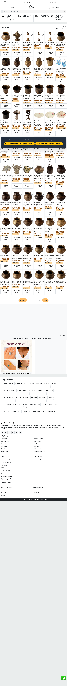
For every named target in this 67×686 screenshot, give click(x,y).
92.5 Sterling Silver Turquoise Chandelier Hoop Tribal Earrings (61, 70)
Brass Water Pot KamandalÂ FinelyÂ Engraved (39, 69)
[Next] (45, 300)
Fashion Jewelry (41, 400)
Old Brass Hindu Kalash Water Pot (5, 256)
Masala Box (50, 400)
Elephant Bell (7, 407)
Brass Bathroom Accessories (38, 393)
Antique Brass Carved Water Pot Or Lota (61, 282)
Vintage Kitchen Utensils (10, 404)
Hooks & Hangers (38, 459)
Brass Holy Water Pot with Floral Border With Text (5, 282)
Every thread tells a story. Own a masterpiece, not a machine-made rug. (33, 339)
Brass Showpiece (22, 386)
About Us (3, 492)
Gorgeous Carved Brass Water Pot (16, 229)
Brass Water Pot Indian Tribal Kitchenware (16, 204)
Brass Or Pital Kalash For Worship (28, 229)
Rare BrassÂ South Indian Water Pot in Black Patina (61, 150)
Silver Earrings (5, 441)
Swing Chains (37, 414)
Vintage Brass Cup (23, 404)
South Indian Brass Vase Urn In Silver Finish (17, 122)
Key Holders (4, 446)
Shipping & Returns (38, 487)
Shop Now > (62, 335)
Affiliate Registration (6, 476)
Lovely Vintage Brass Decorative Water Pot (60, 257)
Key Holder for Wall (20, 383)
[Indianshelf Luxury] (53, 3)
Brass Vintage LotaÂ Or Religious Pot (28, 282)
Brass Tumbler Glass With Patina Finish (5, 97)
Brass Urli (46, 383)
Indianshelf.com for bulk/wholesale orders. (19, 144)
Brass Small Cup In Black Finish (17, 96)
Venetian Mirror (5, 451)
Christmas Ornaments (9, 390)
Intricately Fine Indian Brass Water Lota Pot (28, 204)
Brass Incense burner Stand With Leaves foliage (28, 122)
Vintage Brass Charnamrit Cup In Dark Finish (28, 97)
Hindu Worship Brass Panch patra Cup (39, 97)
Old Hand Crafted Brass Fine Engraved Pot (60, 204)
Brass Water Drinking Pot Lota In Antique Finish (38, 204)
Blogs (2, 467)
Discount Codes (49, 390)
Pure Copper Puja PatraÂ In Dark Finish (5, 122)
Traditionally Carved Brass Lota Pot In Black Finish (17, 257)
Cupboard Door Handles (23, 393)
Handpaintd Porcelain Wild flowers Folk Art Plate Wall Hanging (50, 151)
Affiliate (3, 473)
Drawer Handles (52, 397)
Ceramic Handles (21, 390)
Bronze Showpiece (44, 386)
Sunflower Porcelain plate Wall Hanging (38, 150)
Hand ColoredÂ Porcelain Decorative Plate (61, 122)
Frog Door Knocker (17, 407)
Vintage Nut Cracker (43, 407)
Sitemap (3, 495)
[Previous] (22, 300)
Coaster (36, 443)
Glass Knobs (54, 407)
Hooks (55, 404)
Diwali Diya (40, 390)
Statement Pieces (38, 449)
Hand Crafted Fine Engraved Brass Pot (5, 230)
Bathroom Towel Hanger (18, 414)
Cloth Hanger (7, 411)
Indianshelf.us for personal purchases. (49, 144)
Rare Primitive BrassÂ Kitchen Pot (38, 230)
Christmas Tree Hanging (28, 400)
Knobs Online (39, 383)
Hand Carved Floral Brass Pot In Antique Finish (39, 282)
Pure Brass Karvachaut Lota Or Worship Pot (27, 257)
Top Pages (4, 465)
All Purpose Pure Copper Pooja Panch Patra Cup (60, 97)
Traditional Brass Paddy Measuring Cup (5, 69)
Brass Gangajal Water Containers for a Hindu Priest (16, 69)
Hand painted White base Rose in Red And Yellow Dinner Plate (50, 123)
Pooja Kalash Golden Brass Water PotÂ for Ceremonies (49, 231)
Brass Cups (54, 383)
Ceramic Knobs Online (9, 400)
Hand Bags (36, 446)
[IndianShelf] (26, 3)
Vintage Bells (30, 383)
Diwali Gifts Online (8, 383)
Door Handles (4, 449)
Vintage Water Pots (35, 404)
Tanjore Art (34, 397)
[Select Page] (30, 300)
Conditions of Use (38, 485)
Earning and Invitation (7, 487)
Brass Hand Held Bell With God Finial (50, 43)
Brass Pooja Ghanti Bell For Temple (39, 43)
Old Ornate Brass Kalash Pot (38, 256)
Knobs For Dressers (47, 404)
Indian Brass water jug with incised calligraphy (5, 204)
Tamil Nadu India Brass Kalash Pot (49, 203)
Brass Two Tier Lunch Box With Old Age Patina (50, 177)
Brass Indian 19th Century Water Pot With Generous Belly (61, 178)
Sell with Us (4, 485)
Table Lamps (7, 414)
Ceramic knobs (38, 454)
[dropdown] (2, 11)
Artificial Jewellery (38, 438)
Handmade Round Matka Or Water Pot (50, 282)
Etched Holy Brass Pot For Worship (61, 229)
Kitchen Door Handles (9, 393)
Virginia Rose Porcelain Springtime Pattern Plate (37, 123)
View (57, 28)
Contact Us (36, 492)
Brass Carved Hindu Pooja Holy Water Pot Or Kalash (50, 257)
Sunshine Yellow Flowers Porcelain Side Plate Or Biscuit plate (5, 151)
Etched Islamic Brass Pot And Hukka (16, 44)
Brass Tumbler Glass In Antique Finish (49, 69)
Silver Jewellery (38, 441)
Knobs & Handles (5, 456)
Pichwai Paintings (26, 411)
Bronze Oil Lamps (33, 386)
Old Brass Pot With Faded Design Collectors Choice (39, 177)
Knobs (18, 400)
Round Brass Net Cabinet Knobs (27, 176)
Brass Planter (31, 390)
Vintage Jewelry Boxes (10, 386)
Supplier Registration (6, 479)
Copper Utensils (5, 443)
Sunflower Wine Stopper (30, 407)
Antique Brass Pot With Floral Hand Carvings (5, 44)
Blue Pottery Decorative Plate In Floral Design (17, 150)
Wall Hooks (29, 414)
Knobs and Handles (52, 411)
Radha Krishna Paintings (39, 411)
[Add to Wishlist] (10, 35)
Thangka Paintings (24, 397)
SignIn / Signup (55, 7)
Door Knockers (16, 411)
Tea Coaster (54, 386)
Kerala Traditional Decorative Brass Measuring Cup (61, 44)
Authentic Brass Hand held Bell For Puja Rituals (27, 44)
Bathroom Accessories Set (10, 397)
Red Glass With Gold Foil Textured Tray (28, 150)
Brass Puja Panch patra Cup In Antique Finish (49, 97)
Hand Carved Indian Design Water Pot (17, 281)
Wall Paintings (42, 397)
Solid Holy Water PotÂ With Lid (27, 69)
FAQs (34, 490)
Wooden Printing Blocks (7, 459)
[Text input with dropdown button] (34, 11)
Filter (64, 26)
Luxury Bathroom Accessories (55, 393)
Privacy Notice (5, 490)
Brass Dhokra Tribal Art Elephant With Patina (5, 177)
